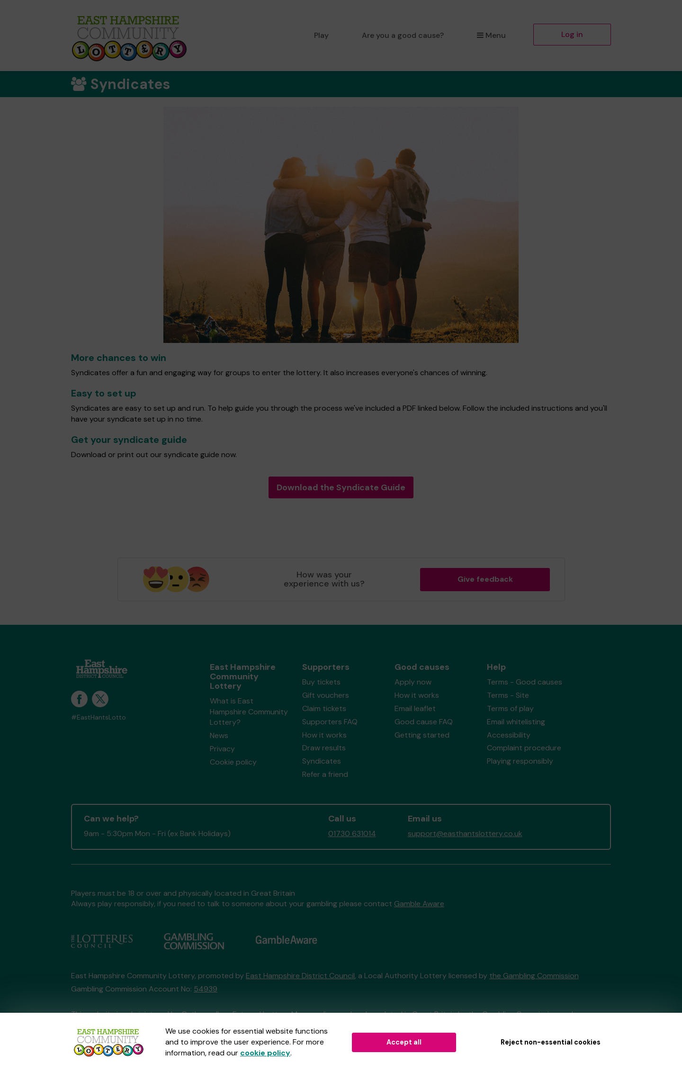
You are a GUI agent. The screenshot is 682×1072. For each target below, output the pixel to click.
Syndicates (321, 761)
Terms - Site (508, 695)
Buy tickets (321, 682)
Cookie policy (233, 762)
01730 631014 (352, 833)
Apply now (413, 682)
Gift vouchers (325, 695)
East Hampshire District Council (300, 976)
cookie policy (265, 1053)
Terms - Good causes (524, 682)
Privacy (222, 749)
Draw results (324, 748)
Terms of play (510, 708)
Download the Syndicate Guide (341, 487)
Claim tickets (324, 708)
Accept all (404, 1042)
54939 (205, 989)
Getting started (422, 735)
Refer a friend (325, 774)
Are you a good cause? (403, 35)
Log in (572, 34)
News (219, 735)
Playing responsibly (520, 761)
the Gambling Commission (534, 976)
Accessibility (508, 735)
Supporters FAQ (330, 722)
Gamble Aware (419, 904)
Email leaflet (415, 708)
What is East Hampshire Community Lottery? (249, 712)
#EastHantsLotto (98, 717)
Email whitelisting (516, 722)
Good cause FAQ (424, 722)
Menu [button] (491, 35)
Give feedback (485, 579)
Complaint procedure (524, 748)
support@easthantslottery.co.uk (465, 833)
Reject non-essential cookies (551, 1042)
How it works (324, 735)
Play (321, 35)
